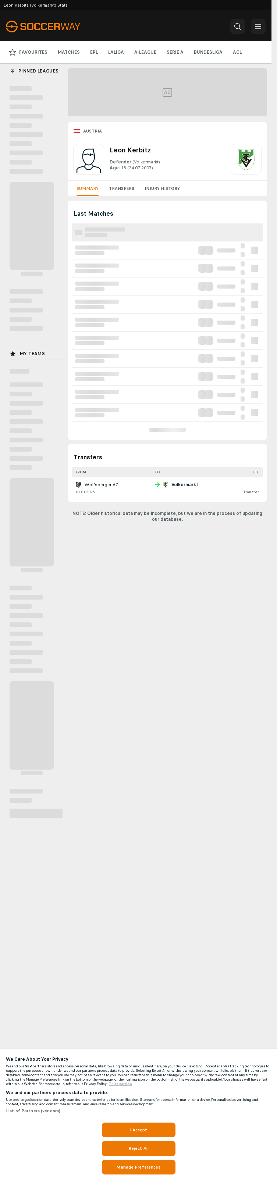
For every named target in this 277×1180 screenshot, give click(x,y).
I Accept (139, 1130)
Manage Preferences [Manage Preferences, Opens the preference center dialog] (138, 1167)
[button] (237, 26)
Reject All (138, 1148)
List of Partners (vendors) (33, 1110)
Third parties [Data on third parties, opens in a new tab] (120, 1084)
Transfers (121, 188)
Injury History (162, 188)
